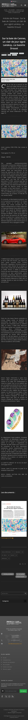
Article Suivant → (21, 576)
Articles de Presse (20, 10)
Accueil (5, 10)
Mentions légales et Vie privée (15, 712)
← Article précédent (7, 574)
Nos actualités (12, 10)
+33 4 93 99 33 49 (15, 640)
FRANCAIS (13, 1)
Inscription (23, 691)
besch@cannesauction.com (15, 643)
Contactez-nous (7, 660)
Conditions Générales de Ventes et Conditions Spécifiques (14, 710)
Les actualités (20, 574)
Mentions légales (7, 669)
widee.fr (16, 717)
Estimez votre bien (7, 667)
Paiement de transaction (9, 662)
